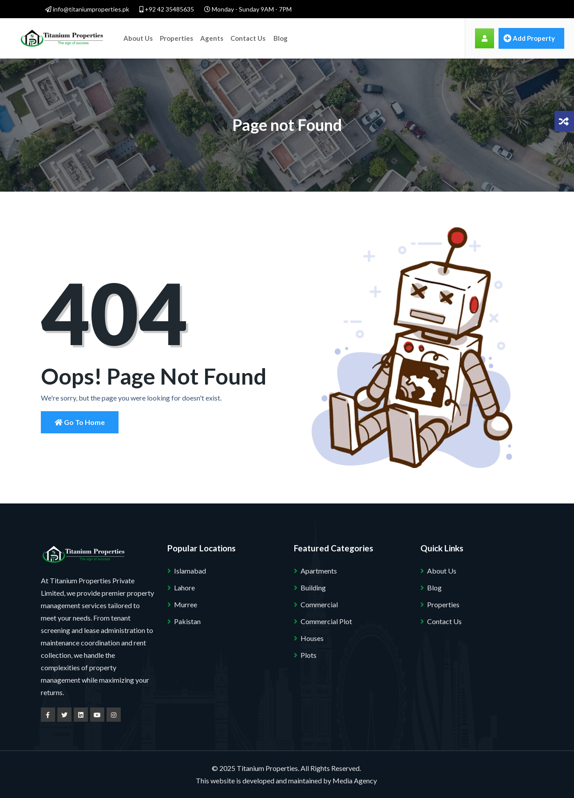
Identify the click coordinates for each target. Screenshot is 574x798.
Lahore (184, 587)
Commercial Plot (326, 621)
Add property (529, 38)
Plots (309, 655)
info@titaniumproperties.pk (87, 9)
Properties (176, 38)
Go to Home (80, 422)
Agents (211, 38)
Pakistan (187, 621)
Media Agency (355, 780)
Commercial (319, 604)
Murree (185, 604)
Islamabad (190, 570)
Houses (312, 638)
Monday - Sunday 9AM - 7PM (248, 9)
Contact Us (247, 38)
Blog (280, 38)
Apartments (319, 570)
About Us (138, 38)
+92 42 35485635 (166, 9)
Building (313, 587)
